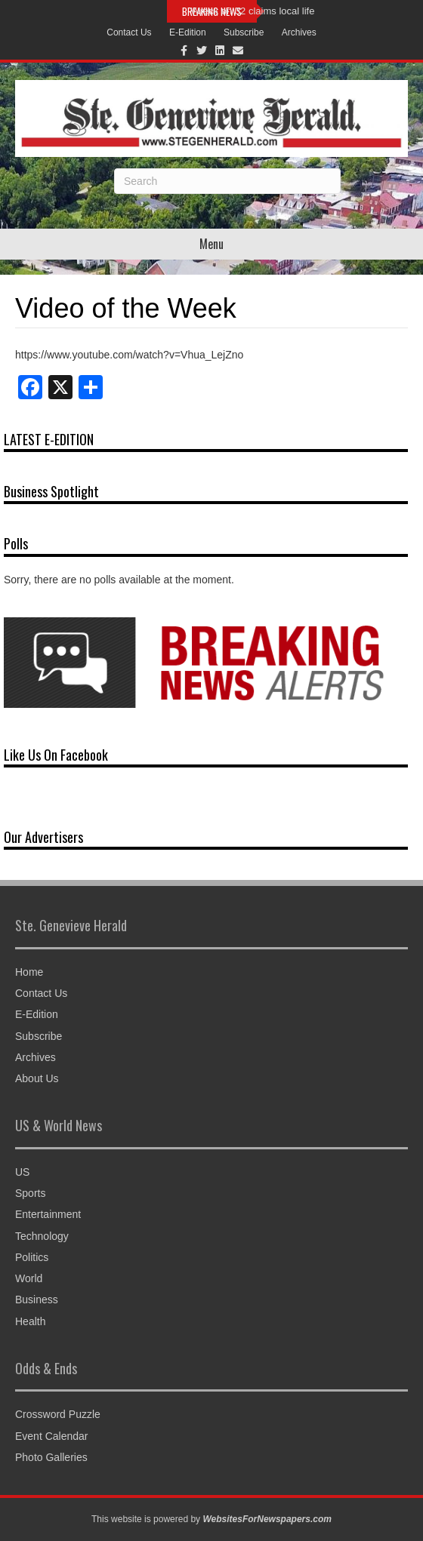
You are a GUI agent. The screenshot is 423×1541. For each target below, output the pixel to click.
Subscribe (244, 32)
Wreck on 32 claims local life (253, 11)
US (22, 1172)
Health (30, 1321)
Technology (42, 1236)
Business (36, 1299)
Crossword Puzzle (57, 1414)
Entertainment (48, 1214)
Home (29, 972)
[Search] (227, 181)
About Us (37, 1078)
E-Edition (187, 32)
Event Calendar (51, 1436)
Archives (299, 32)
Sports (30, 1193)
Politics (31, 1257)
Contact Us (129, 32)
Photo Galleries (51, 1457)
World (28, 1278)
